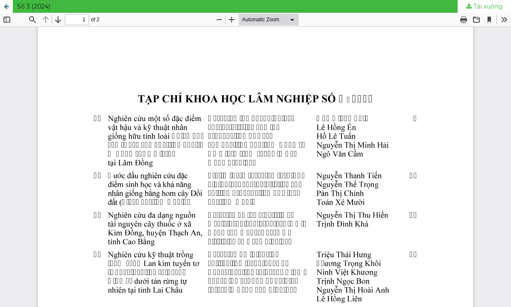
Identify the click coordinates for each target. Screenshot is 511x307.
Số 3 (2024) (33, 6)
